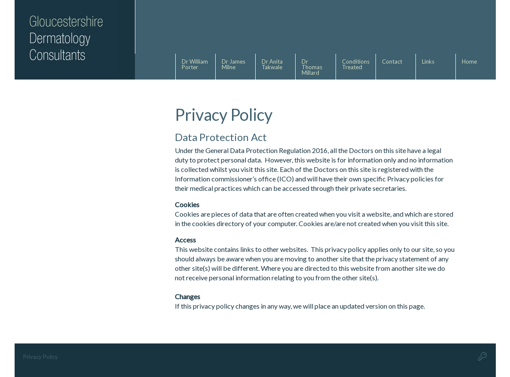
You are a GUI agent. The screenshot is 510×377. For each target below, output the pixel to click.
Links (428, 61)
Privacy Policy (40, 356)
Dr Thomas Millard (312, 67)
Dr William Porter (195, 64)
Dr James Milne (233, 64)
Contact (392, 61)
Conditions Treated (356, 64)
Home (469, 61)
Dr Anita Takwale (273, 64)
